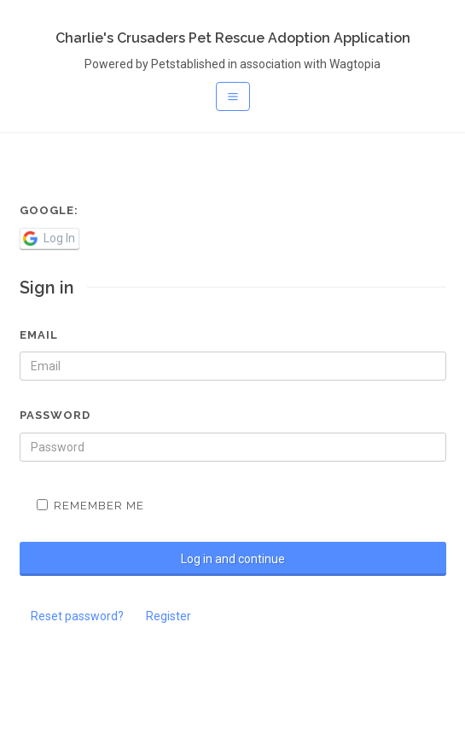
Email (39, 334)
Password (55, 415)
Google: (49, 210)
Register (168, 616)
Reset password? (77, 616)
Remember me (90, 505)
